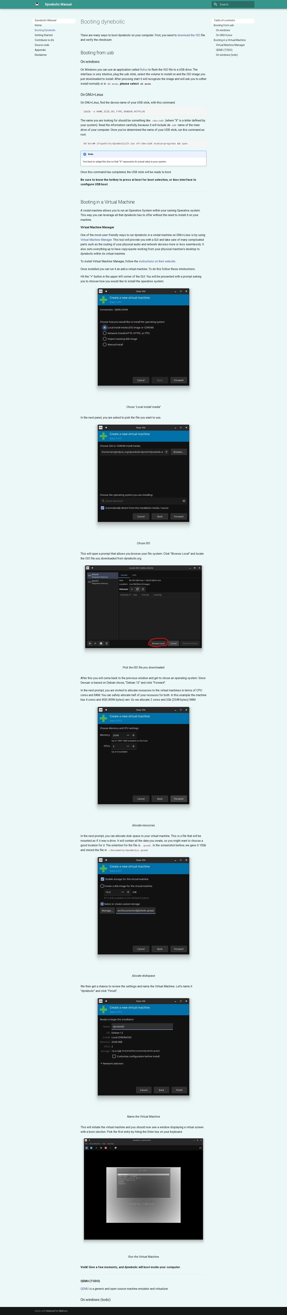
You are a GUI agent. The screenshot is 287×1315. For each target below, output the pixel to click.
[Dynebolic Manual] (37, 4)
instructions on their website (157, 261)
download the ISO (189, 35)
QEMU (85, 1288)
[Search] (233, 4)
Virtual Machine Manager (96, 239)
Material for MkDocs (57, 1311)
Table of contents (224, 20)
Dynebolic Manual (45, 20)
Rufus (144, 69)
